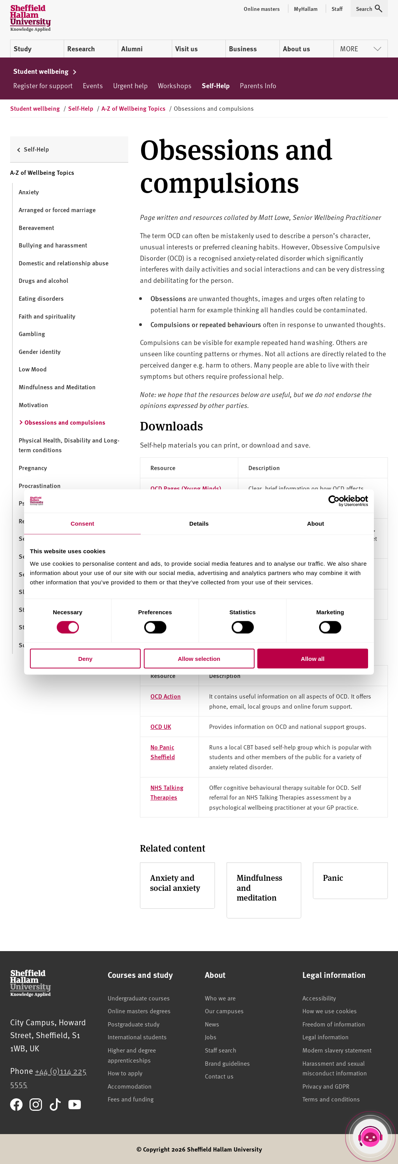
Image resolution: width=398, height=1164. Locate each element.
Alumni (132, 49)
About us (296, 49)
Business (243, 49)
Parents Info (258, 85)
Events (93, 85)
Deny (85, 658)
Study (22, 49)
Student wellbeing (45, 71)
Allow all (313, 658)
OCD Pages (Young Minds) (185, 488)
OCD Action (165, 696)
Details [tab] (199, 523)
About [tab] (315, 523)
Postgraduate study (133, 1023)
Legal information (325, 1036)
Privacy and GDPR (325, 1086)
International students (137, 1036)
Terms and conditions (331, 1098)
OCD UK (160, 726)
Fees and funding (131, 1098)
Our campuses (224, 1010)
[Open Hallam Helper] (370, 1136)
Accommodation (130, 1086)
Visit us (186, 49)
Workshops (175, 85)
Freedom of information (333, 1023)
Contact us (219, 1076)
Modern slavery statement (337, 1050)
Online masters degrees (139, 1010)
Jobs (210, 1036)
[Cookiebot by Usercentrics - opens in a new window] (334, 501)
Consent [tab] (82, 523)
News (212, 1023)
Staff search (220, 1050)
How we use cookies (329, 1010)
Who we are (220, 997)
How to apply (125, 1072)
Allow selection (199, 658)
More (360, 48)
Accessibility (319, 997)
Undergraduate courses (139, 997)
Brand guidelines (227, 1063)
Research (81, 49)
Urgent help (130, 85)
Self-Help (216, 85)
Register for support (43, 85)
